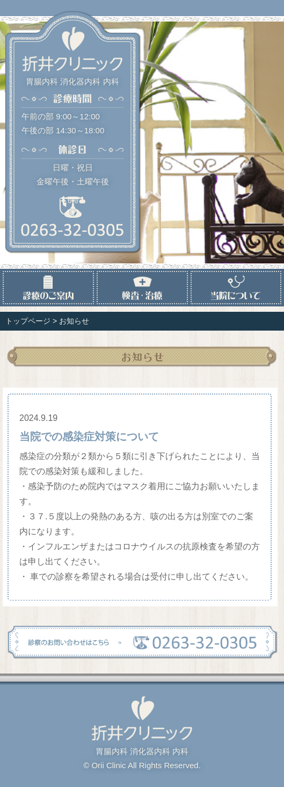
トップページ (27, 321)
